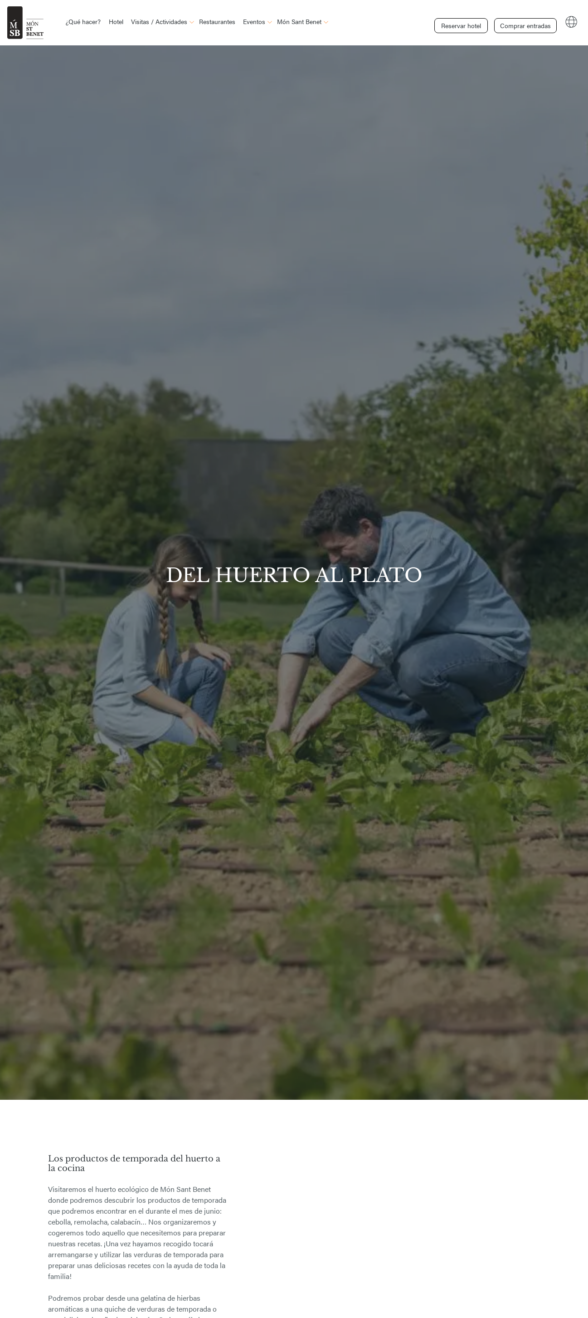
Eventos (254, 21)
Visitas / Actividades (159, 21)
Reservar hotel (461, 21)
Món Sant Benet (299, 21)
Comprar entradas (523, 21)
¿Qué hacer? (83, 21)
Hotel (116, 21)
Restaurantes (217, 21)
